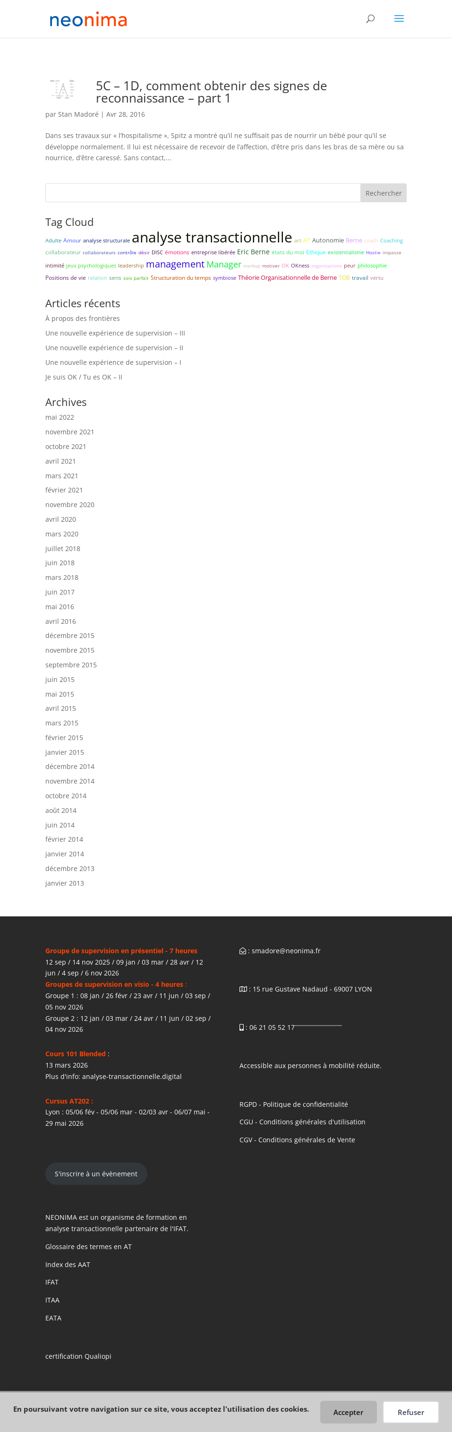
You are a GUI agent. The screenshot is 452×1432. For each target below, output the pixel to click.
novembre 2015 (69, 650)
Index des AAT (67, 1264)
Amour (72, 240)
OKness (300, 265)
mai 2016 (59, 606)
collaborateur (63, 252)
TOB (344, 278)
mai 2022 (59, 417)
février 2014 (64, 839)
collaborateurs (99, 252)
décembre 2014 (69, 766)
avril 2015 (60, 708)
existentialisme (346, 252)
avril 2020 (60, 519)
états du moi (288, 252)
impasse (392, 252)
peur (350, 265)
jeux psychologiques (91, 265)
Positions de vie (65, 278)
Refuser (411, 1412)
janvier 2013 (64, 883)
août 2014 (61, 810)
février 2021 (64, 489)
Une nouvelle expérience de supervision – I (113, 362)
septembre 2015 (71, 664)
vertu (377, 277)
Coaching (391, 240)
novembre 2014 (69, 780)
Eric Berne (253, 251)
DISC (157, 252)
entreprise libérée (213, 252)
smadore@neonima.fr (286, 950)
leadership (131, 265)
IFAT (52, 1281)
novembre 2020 (69, 504)
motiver (271, 265)
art (297, 240)
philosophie (372, 265)
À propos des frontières (82, 318)
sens (115, 278)
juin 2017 (60, 591)
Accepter (348, 1412)
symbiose (224, 277)
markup (251, 265)
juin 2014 (60, 824)
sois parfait (136, 278)
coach (371, 240)
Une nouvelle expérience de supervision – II (114, 347)
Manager (223, 264)
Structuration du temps (181, 278)
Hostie (373, 252)
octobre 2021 (65, 446)
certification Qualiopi (78, 1356)
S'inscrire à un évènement (96, 1173)
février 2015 (64, 737)
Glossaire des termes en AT (88, 1246)
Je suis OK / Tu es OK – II (83, 376)
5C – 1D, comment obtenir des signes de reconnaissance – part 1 (211, 91)
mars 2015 (61, 722)
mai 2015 (59, 694)
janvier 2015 (64, 752)
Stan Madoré (78, 114)
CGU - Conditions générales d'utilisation (302, 1121)
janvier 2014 (64, 853)
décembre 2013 (69, 868)
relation (97, 277)
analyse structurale (106, 240)
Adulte (53, 240)
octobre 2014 (65, 795)
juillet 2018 (62, 548)
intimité (54, 265)
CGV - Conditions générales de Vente (297, 1139)
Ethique (316, 252)
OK (285, 265)
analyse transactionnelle (212, 237)
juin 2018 (60, 562)
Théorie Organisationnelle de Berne (287, 277)
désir (144, 252)
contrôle (127, 252)
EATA (53, 1317)
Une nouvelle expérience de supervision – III (115, 332)
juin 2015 (60, 679)
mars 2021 (61, 475)
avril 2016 (60, 621)
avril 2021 (60, 461)
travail (360, 278)
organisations (326, 265)
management (175, 264)
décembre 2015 (69, 635)
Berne (354, 240)
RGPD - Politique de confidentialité (293, 1104)
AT (306, 240)
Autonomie (328, 240)
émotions (177, 252)
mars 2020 (61, 533)
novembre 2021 (69, 431)
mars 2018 (61, 577)
